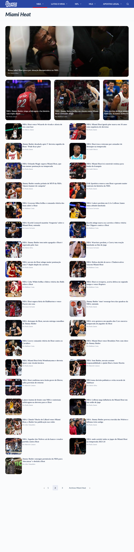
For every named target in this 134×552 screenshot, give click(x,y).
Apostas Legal (116, 3)
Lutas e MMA (80, 3)
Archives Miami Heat (77, 488)
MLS (102, 3)
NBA (67, 3)
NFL (93, 3)
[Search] (128, 4)
